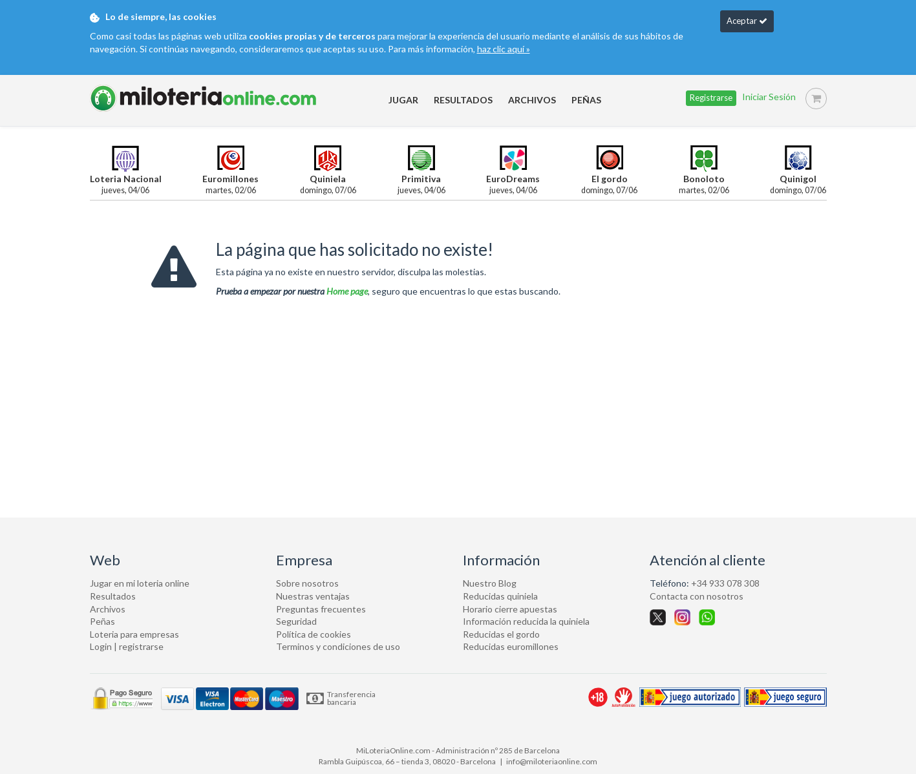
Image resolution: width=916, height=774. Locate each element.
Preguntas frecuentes (321, 608)
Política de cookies (313, 634)
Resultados (113, 596)
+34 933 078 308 (725, 583)
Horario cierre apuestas (510, 608)
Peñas (102, 621)
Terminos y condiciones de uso (338, 646)
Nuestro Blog (490, 583)
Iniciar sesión (769, 97)
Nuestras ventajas (313, 596)
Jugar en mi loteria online (139, 583)
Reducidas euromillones (511, 646)
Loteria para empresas (134, 634)
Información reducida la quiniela (526, 621)
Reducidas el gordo (501, 634)
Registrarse (711, 97)
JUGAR (403, 99)
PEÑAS (586, 99)
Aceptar (747, 21)
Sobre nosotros (307, 583)
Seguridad (296, 621)
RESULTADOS (463, 99)
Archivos (107, 608)
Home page (347, 291)
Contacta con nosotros (696, 596)
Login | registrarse (127, 646)
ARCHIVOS (532, 99)
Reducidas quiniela (500, 596)
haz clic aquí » (503, 48)
